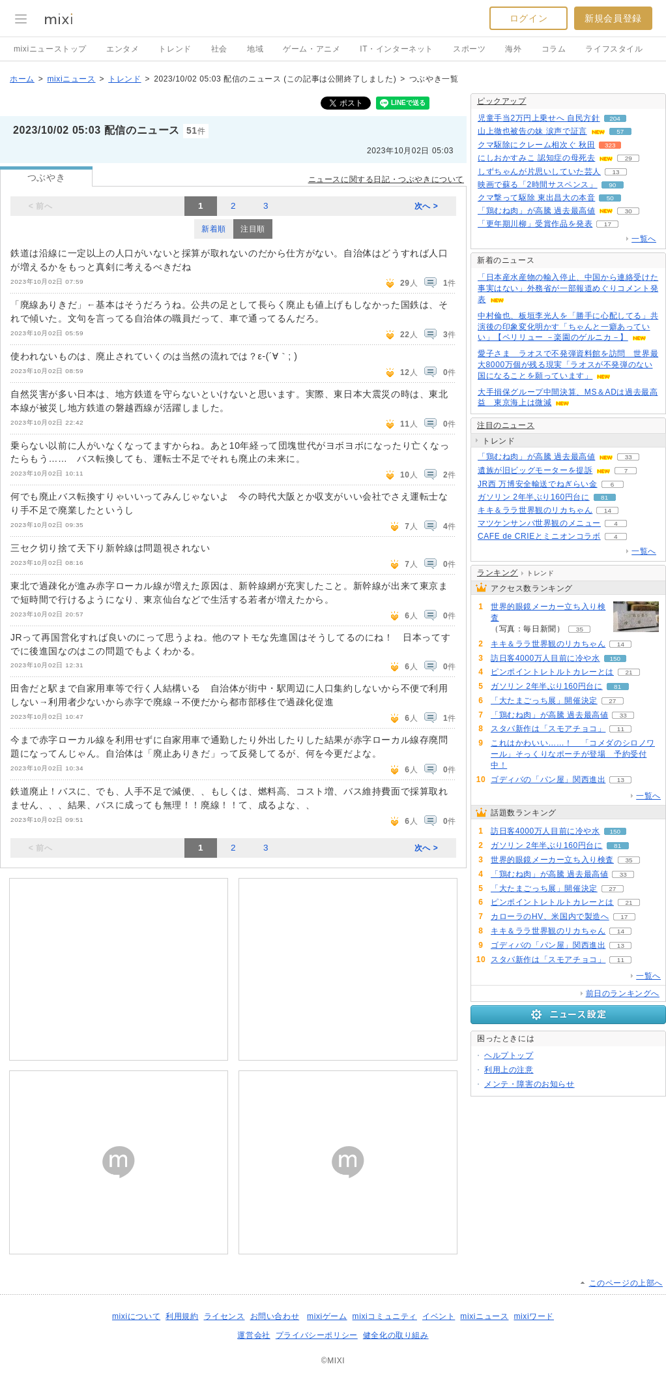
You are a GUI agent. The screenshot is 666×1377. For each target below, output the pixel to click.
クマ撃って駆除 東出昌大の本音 (536, 197)
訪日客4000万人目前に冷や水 (545, 658)
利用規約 (182, 1316)
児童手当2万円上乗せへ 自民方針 (539, 118)
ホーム (22, 78)
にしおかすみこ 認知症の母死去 (536, 157)
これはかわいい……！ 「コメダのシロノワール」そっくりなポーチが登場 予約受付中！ (573, 754)
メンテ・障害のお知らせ (529, 1084)
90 (612, 185)
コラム (554, 48)
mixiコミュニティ (385, 1316)
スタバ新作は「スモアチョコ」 (548, 728)
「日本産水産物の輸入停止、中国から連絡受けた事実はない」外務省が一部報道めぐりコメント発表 (568, 288)
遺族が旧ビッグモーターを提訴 (535, 470)
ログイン (528, 18)
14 (607, 510)
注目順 (252, 229)
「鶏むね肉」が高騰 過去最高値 (536, 210)
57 (620, 131)
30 (628, 211)
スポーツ (469, 48)
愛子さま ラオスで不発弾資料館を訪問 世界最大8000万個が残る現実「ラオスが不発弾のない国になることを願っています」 (568, 364)
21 (628, 672)
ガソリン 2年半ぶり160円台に (534, 497)
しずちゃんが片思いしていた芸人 (539, 171)
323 (610, 145)
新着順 (213, 229)
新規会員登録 (613, 18)
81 (604, 497)
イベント (438, 1316)
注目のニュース (505, 425)
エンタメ (122, 48)
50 (610, 198)
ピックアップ (502, 101)
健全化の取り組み (396, 1335)
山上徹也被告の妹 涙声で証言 (532, 131)
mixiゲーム (327, 1316)
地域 (255, 48)
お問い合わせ (275, 1316)
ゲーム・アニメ (311, 48)
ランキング (497, 572)
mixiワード (534, 1316)
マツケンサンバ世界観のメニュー (539, 523)
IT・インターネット (396, 48)
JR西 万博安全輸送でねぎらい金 (538, 484)
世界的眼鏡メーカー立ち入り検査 (548, 612)
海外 (513, 48)
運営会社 (253, 1335)
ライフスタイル (614, 48)
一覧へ (643, 238)
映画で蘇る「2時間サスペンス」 (538, 184)
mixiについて (136, 1316)
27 (612, 700)
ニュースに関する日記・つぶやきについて (386, 179)
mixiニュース (71, 78)
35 (579, 629)
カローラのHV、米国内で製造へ (550, 916)
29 (628, 158)
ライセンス (224, 1316)
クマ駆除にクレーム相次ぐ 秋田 (536, 144)
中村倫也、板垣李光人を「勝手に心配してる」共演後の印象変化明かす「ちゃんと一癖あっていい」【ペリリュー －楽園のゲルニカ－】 (568, 326)
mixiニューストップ (50, 48)
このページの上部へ (626, 1283)
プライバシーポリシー (317, 1335)
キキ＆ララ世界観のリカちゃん (535, 510)
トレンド (174, 48)
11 (620, 729)
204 (614, 118)
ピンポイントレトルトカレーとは (552, 671)
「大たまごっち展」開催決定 (544, 700)
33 (628, 457)
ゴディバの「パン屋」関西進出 (548, 779)
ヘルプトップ (509, 1055)
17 (607, 224)
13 (615, 171)
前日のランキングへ (622, 993)
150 (614, 658)
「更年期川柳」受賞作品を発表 (535, 223)
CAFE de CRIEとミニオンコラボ (539, 536)
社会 (219, 48)
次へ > (426, 206)
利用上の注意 (509, 1069)
